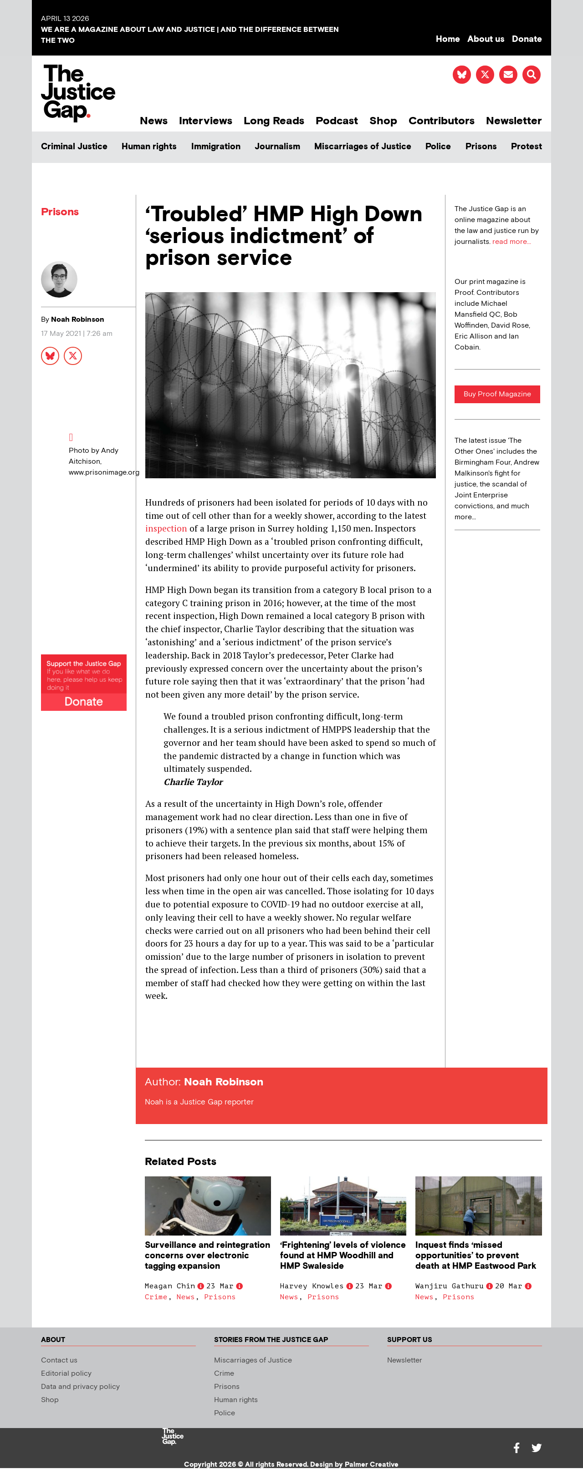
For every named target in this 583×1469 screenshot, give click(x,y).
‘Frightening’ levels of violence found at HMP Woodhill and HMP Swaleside (343, 1256)
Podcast (337, 121)
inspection (166, 528)
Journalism (277, 146)
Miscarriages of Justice (362, 146)
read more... (511, 242)
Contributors (442, 121)
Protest (526, 146)
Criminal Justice (74, 146)
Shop (383, 121)
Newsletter (514, 121)
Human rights (149, 146)
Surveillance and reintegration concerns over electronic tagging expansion (207, 1256)
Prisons (481, 146)
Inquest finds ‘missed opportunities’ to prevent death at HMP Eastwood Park (476, 1256)
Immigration (215, 146)
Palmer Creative (372, 1464)
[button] (531, 74)
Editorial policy (66, 1373)
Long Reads (274, 121)
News (154, 121)
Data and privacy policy (80, 1387)
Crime (156, 1297)
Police (438, 146)
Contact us (59, 1360)
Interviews (205, 121)
